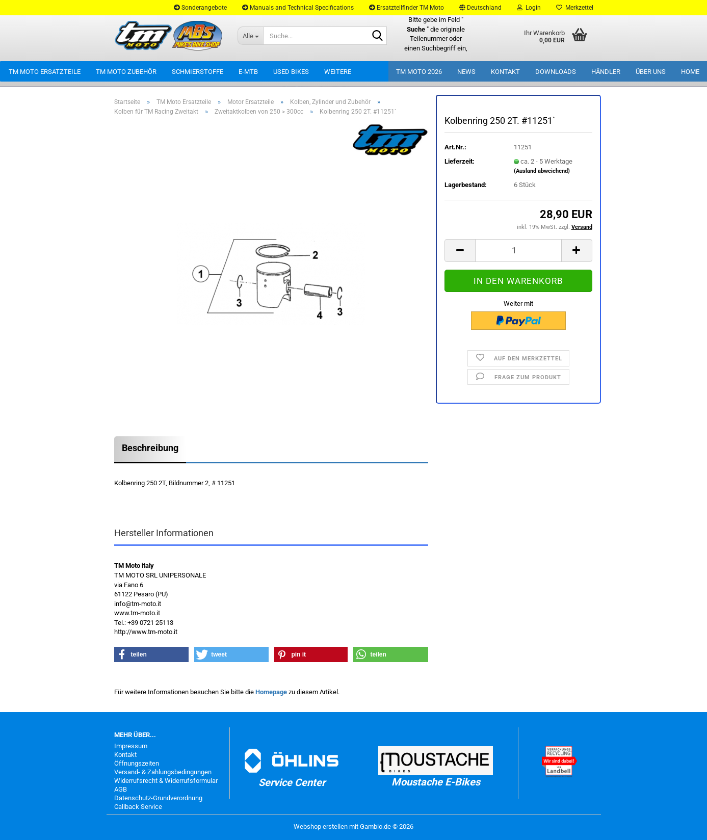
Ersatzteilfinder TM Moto (406, 7)
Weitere (337, 71)
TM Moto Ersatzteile (45, 71)
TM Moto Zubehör (126, 71)
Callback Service (138, 806)
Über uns (651, 71)
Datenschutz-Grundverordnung (158, 798)
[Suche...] (250, 36)
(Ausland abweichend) (542, 171)
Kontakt (505, 71)
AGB (120, 789)
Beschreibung (150, 447)
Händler (605, 71)
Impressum (130, 746)
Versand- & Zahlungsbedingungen (163, 772)
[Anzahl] (518, 250)
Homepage (271, 692)
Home (690, 71)
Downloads (555, 71)
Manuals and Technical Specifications (298, 7)
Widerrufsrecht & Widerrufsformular (166, 780)
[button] (480, 7)
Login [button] (529, 7)
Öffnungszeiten (136, 763)
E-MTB (248, 71)
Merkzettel (574, 7)
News (466, 71)
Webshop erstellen (321, 826)
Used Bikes (291, 71)
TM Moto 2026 (419, 71)
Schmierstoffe (197, 71)
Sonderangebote (200, 7)
